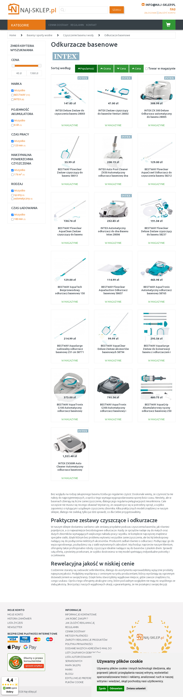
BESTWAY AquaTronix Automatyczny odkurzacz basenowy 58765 (156, 290)
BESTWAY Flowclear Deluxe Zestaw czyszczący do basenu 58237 (156, 231)
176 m (19, 174)
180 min (20, 219)
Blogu (69, 673)
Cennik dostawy (58, 25)
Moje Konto (15, 614)
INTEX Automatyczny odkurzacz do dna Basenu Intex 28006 (113, 231)
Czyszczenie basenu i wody (78, 35)
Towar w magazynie (161, 68)
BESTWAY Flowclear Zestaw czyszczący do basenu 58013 (70, 172)
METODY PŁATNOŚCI (76, 635)
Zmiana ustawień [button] (135, 688)
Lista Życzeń (15, 622)
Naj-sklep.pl (30, 691)
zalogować (150, 13)
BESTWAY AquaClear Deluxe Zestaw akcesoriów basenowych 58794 (113, 349)
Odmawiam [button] (116, 688)
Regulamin (77, 25)
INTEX (19, 99)
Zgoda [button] (102, 688)
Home (12, 35)
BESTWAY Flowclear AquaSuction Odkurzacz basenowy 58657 (113, 290)
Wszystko (19, 90)
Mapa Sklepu (73, 665)
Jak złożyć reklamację (80, 622)
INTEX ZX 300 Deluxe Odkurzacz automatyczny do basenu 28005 (156, 113)
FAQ (172, 9)
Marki (68, 669)
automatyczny (23, 198)
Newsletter (15, 627)
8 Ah (18, 125)
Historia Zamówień (19, 618)
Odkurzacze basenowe (117, 35)
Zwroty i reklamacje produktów (86, 639)
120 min (20, 145)
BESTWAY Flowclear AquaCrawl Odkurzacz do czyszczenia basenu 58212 (156, 172)
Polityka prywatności (79, 644)
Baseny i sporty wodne (39, 35)
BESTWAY (22, 94)
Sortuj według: (61, 68)
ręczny (19, 195)
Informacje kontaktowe (81, 614)
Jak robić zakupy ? (76, 618)
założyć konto (167, 13)
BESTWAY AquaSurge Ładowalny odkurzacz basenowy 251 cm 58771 (70, 349)
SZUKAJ (116, 9)
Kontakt (91, 25)
